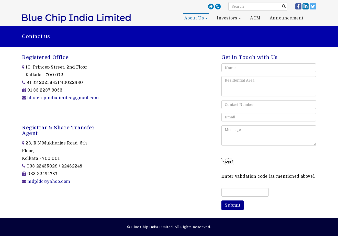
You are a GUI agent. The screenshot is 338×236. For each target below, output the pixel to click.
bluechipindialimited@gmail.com (63, 98)
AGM (255, 18)
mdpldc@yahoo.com (48, 181)
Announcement (286, 18)
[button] (232, 205)
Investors (229, 18)
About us (196, 18)
